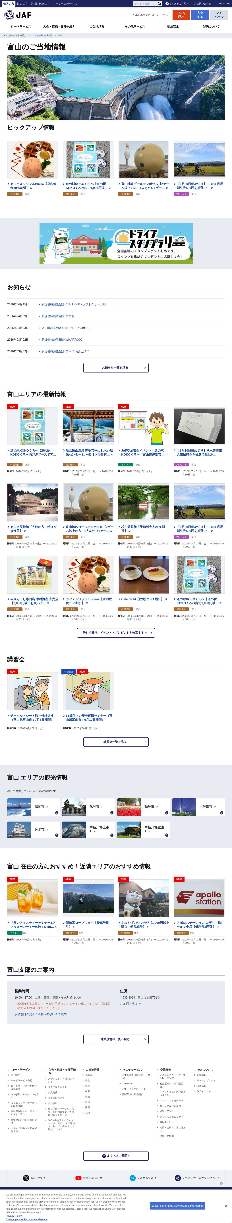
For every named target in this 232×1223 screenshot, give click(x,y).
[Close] (226, 1206)
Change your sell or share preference (26, 1219)
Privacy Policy (14, 1215)
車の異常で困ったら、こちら (151, 14)
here (14, 1205)
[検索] (159, 3)
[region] (116, 1206)
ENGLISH (224, 3)
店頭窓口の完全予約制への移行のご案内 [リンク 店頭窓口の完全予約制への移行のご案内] (40, 1014)
